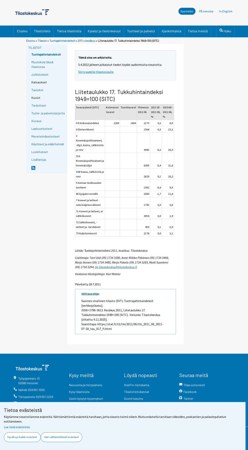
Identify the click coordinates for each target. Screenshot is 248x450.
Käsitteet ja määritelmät (47, 144)
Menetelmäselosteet (45, 136)
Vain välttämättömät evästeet (61, 437)
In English (225, 11)
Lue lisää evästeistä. (17, 427)
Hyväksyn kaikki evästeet (22, 437)
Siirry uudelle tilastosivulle (96, 72)
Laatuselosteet (41, 128)
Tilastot (42, 40)
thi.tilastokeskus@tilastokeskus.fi (116, 267)
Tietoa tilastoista (69, 31)
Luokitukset (39, 152)
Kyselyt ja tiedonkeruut (104, 31)
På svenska (206, 11)
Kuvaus (36, 121)
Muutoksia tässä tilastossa (42, 64)
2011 (80, 40)
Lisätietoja (38, 159)
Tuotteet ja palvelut (141, 31)
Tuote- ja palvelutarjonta (48, 113)
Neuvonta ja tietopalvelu (85, 385)
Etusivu (22, 31)
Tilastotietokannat (136, 392)
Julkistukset (39, 74)
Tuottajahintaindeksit (62, 40)
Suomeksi (187, 11)
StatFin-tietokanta (136, 385)
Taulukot (37, 90)
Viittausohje (90, 294)
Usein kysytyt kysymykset (86, 398)
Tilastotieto (42, 31)
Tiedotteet (38, 105)
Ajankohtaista (171, 31)
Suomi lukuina (133, 398)
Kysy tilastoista (79, 392)
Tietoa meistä (198, 31)
